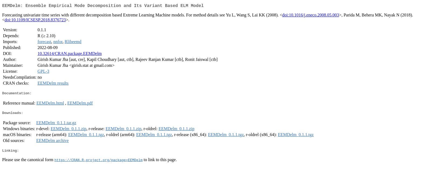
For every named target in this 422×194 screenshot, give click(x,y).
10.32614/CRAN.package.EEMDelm (69, 54)
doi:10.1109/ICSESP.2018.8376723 (35, 21)
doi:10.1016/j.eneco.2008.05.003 (310, 16)
